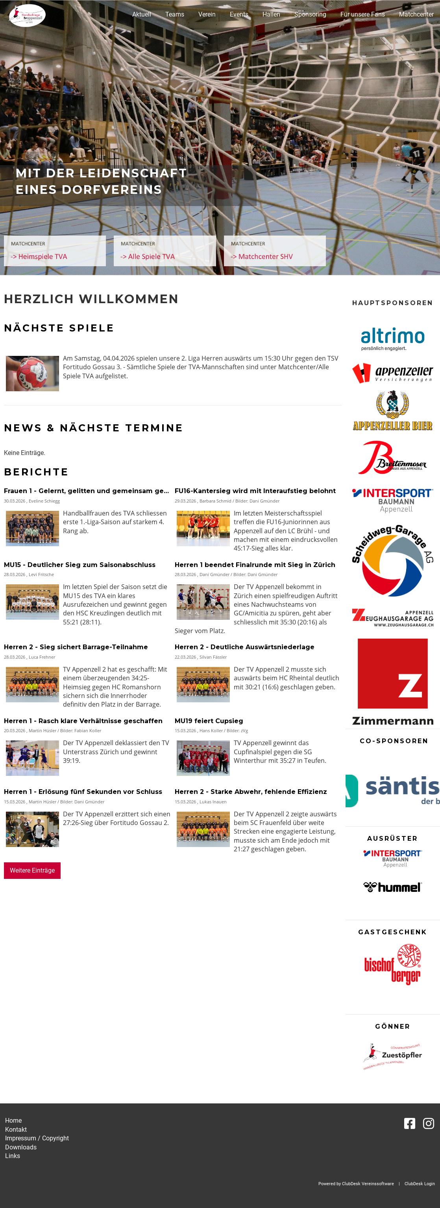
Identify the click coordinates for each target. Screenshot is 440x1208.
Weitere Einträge (32, 870)
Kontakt (16, 1129)
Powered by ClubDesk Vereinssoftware (356, 1183)
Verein (207, 14)
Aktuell (141, 14)
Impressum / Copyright (37, 1138)
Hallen (271, 14)
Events (239, 14)
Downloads (21, 1147)
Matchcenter (416, 14)
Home (13, 1120)
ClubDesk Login (420, 1183)
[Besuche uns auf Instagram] (428, 1123)
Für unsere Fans (362, 14)
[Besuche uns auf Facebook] (409, 1123)
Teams (174, 14)
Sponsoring (310, 14)
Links (12, 1156)
